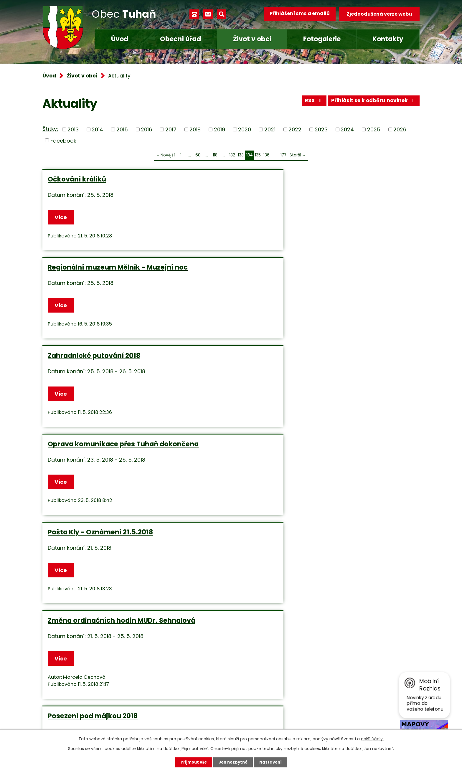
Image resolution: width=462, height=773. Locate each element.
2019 (219, 129)
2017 (170, 129)
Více (62, 217)
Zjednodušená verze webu (379, 14)
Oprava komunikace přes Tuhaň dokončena (103, 283)
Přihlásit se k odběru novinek (372, 102)
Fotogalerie (322, 39)
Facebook (63, 140)
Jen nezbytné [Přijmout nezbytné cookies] (233, 762)
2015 (122, 129)
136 (266, 155)
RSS (309, 102)
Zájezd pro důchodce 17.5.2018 (226, 392)
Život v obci (252, 39)
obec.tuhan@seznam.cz (193, 702)
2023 (321, 129)
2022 (294, 129)
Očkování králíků (77, 179)
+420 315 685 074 (185, 684)
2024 (347, 129)
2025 (373, 129)
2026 (399, 129)
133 (241, 155)
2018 (195, 129)
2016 (146, 129)
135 (258, 155)
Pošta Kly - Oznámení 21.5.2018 (227, 278)
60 (198, 155)
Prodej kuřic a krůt (79, 503)
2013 (73, 129)
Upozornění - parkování (342, 503)
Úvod (119, 39)
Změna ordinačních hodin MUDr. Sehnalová (357, 283)
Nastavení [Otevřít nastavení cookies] (272, 762)
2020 (244, 129)
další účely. (372, 738)
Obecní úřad (180, 39)
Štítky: (50, 129)
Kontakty (387, 39)
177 (283, 155)
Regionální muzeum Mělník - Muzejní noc (223, 183)
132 (232, 155)
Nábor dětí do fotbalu (211, 503)
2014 (97, 129)
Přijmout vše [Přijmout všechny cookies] (192, 762)
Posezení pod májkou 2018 (93, 392)
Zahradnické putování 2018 (348, 179)
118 (215, 155)
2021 (269, 129)
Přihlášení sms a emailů (298, 14)
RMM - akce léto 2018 (337, 392)
